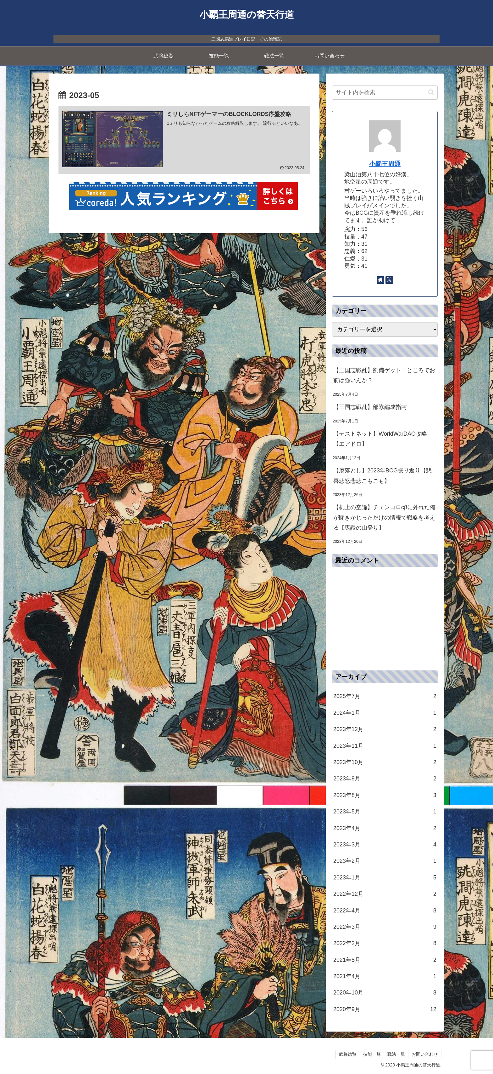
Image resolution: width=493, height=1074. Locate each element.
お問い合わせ (425, 1054)
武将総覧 (348, 1054)
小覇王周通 (385, 163)
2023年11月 (384, 746)
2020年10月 (384, 993)
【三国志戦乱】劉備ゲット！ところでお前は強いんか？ (384, 375)
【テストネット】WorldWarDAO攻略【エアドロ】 (380, 439)
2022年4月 (384, 911)
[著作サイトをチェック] (380, 280)
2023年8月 (384, 795)
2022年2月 (384, 943)
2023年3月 (384, 845)
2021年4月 (384, 976)
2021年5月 (384, 960)
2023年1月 (384, 878)
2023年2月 (384, 861)
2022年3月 (384, 927)
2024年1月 (384, 713)
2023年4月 (384, 828)
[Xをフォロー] (389, 280)
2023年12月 (384, 729)
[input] (385, 92)
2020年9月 (384, 1009)
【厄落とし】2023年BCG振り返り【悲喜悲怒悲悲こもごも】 (382, 475)
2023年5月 (384, 812)
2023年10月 (384, 762)
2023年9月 (384, 779)
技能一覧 (372, 1054)
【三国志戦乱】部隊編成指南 (370, 407)
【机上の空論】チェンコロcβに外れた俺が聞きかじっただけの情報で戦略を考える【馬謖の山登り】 (384, 517)
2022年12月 (384, 894)
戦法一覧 (396, 1054)
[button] (431, 92)
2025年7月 (384, 696)
